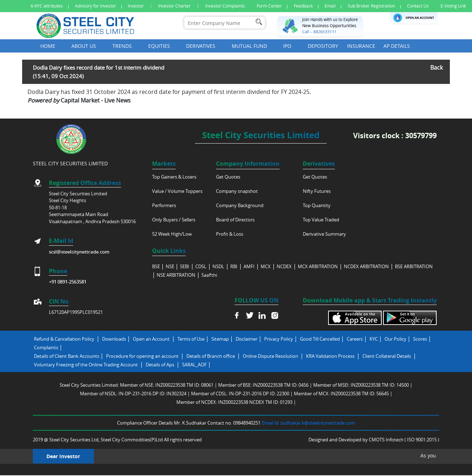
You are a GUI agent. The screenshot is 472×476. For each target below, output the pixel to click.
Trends (122, 45)
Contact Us (418, 6)
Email (330, 6)
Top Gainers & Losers (174, 177)
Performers (164, 205)
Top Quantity (317, 205)
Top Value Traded (321, 219)
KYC (374, 339)
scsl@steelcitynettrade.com (79, 252)
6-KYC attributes (47, 6)
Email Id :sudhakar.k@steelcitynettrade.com (308, 423)
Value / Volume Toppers (177, 191)
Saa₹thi (209, 275)
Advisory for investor (95, 6)
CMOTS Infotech (387, 439)
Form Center (269, 6)
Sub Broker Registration (371, 6)
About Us (83, 45)
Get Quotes (228, 177)
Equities (159, 45)
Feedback (303, 6)
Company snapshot (237, 191)
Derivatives (200, 45)
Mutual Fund (249, 45)
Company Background (239, 205)
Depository (323, 45)
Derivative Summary (324, 234)
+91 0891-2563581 (67, 282)
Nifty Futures (317, 191)
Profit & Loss (229, 234)
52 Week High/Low (172, 234)
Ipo (287, 45)
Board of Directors (235, 219)
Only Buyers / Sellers (173, 219)
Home (47, 45)
